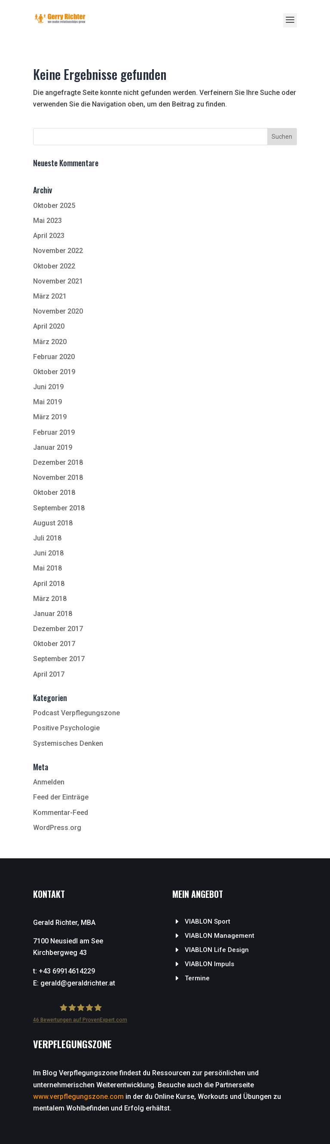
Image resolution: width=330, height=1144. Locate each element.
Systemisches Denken (68, 743)
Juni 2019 (48, 387)
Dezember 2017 (58, 629)
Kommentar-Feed (60, 812)
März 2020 (50, 342)
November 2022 (58, 251)
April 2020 (48, 326)
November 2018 (58, 477)
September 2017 (59, 659)
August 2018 (53, 523)
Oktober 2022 (54, 266)
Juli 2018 (47, 538)
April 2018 (48, 584)
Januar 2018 (52, 614)
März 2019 (50, 417)
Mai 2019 (47, 402)
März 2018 (50, 599)
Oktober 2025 (54, 205)
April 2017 (48, 674)
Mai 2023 (47, 221)
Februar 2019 (54, 432)
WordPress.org (57, 828)
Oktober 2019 (54, 372)
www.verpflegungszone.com (78, 1096)
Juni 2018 (48, 553)
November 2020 (58, 311)
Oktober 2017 (54, 644)
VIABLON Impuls (209, 964)
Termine (197, 978)
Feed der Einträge (61, 797)
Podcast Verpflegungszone (76, 713)
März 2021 (50, 296)
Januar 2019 (52, 447)
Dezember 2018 (58, 462)
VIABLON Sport (207, 921)
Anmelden (48, 782)
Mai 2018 (47, 568)
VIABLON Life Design (217, 950)
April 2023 (48, 236)
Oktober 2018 (54, 492)
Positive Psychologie (66, 728)
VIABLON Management (219, 936)
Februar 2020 (54, 357)
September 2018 (59, 508)
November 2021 (58, 281)
